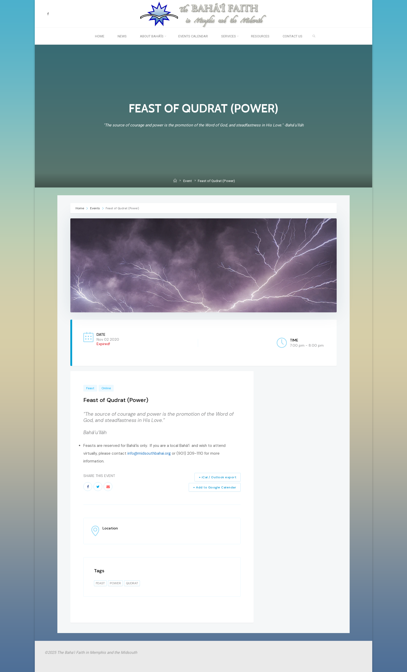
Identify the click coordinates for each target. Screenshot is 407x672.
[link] (313, 36)
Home (80, 208)
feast (100, 583)
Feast (90, 388)
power (115, 583)
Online (106, 388)
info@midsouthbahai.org (149, 453)
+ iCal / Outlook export (217, 477)
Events (95, 208)
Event (187, 181)
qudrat (132, 583)
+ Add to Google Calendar (214, 487)
